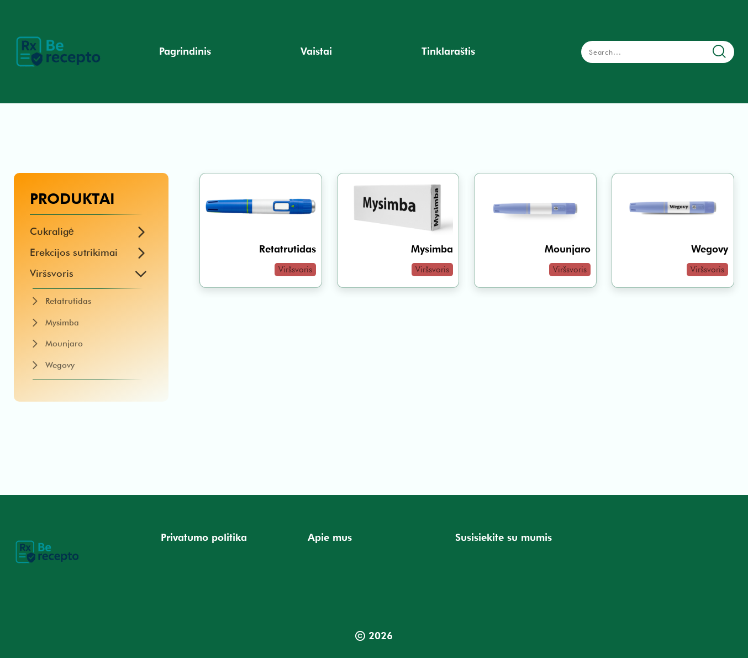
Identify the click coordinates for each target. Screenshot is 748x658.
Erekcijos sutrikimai (74, 252)
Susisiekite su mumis (503, 537)
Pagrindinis (185, 51)
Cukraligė (52, 231)
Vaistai (316, 51)
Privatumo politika (204, 537)
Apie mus (330, 537)
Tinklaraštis (448, 51)
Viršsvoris (51, 273)
